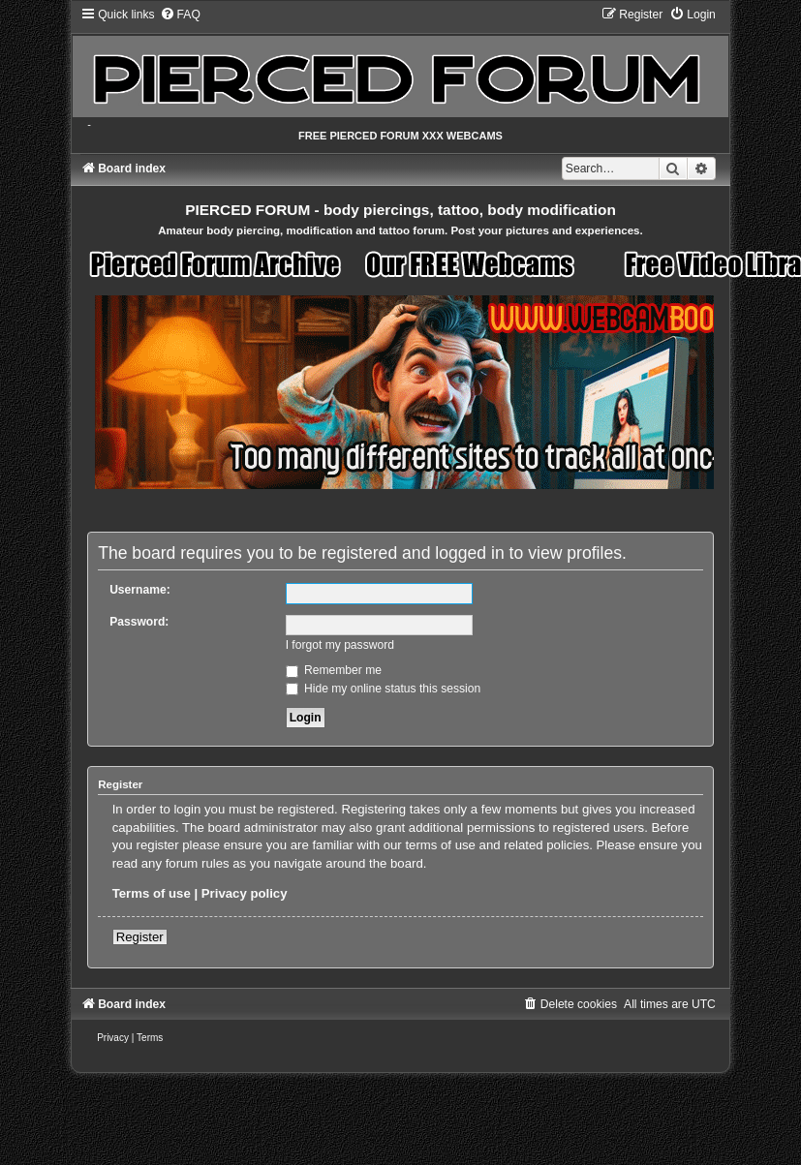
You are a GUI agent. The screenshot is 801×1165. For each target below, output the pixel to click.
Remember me (334, 670)
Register (140, 937)
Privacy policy (244, 893)
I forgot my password (340, 645)
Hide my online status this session (383, 688)
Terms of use (151, 893)
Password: (139, 621)
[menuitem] (180, 14)
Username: (139, 590)
